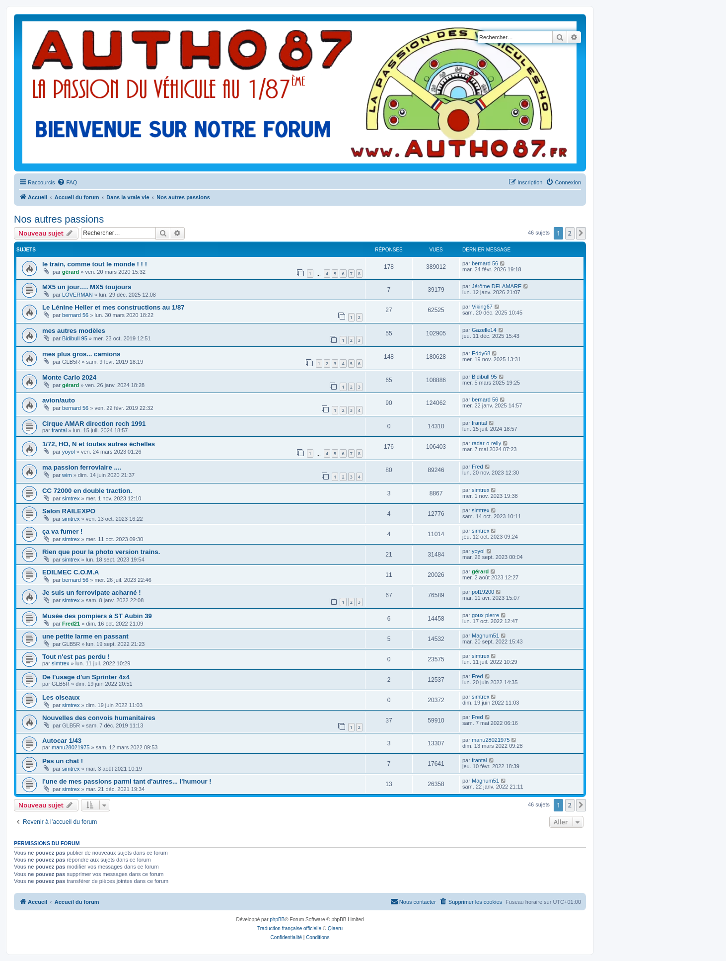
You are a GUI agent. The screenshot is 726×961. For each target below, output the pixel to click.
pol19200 (483, 592)
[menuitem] (67, 182)
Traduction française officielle (289, 928)
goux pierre (485, 615)
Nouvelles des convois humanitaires (98, 717)
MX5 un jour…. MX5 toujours (87, 287)
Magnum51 (485, 636)
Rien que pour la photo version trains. (101, 552)
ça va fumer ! (62, 531)
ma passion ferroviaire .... (81, 467)
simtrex (70, 498)
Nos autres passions (59, 219)
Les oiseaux (61, 697)
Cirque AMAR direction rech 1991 (93, 423)
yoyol (68, 452)
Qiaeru (335, 928)
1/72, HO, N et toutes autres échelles (98, 444)
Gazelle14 (484, 330)
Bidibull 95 (74, 338)
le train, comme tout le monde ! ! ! (94, 264)
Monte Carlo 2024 (69, 377)
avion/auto (58, 400)
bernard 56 (485, 263)
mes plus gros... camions (81, 354)
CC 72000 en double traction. (87, 490)
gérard (70, 272)
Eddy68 (481, 353)
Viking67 (482, 307)
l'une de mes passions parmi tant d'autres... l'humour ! (127, 781)
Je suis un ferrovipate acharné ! (91, 592)
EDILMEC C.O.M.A (70, 572)
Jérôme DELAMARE (496, 286)
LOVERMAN (77, 295)
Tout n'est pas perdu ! (76, 656)
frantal (59, 430)
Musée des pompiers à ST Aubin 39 (97, 616)
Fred (477, 467)
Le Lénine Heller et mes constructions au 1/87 (113, 307)
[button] (581, 233)
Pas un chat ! (62, 761)
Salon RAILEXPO (68, 511)
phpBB (277, 919)
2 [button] (570, 233)
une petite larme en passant (85, 636)
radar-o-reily (486, 443)
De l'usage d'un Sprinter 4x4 (86, 677)
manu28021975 (70, 747)
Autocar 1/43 (61, 740)
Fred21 (71, 624)
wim (67, 475)
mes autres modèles (73, 330)
